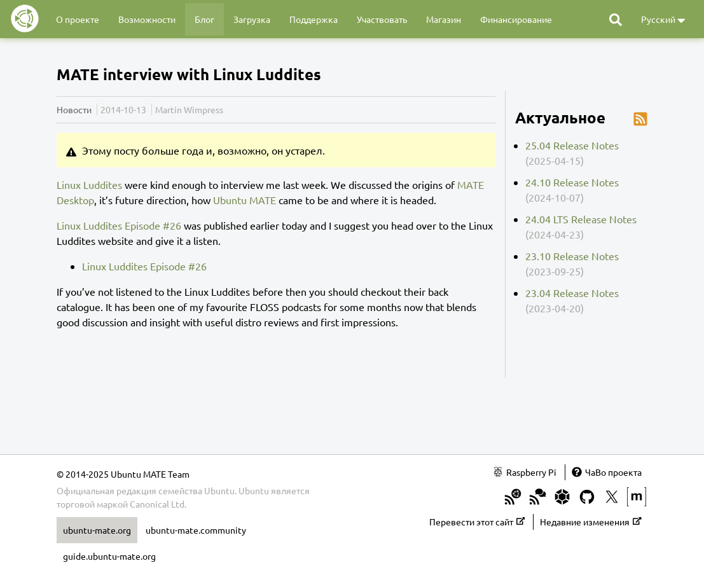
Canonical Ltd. (158, 503)
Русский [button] (663, 20)
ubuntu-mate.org (97, 530)
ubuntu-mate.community (196, 530)
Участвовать (382, 19)
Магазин (443, 19)
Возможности (147, 19)
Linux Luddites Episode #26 (119, 225)
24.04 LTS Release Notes (581, 218)
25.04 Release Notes (572, 145)
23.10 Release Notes (572, 255)
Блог (204, 19)
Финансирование (516, 19)
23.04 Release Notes (572, 292)
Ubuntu (253, 490)
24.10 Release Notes (572, 182)
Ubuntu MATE (244, 199)
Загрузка (251, 19)
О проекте (77, 19)
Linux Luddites (89, 184)
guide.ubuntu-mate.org (109, 556)
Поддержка (313, 19)
